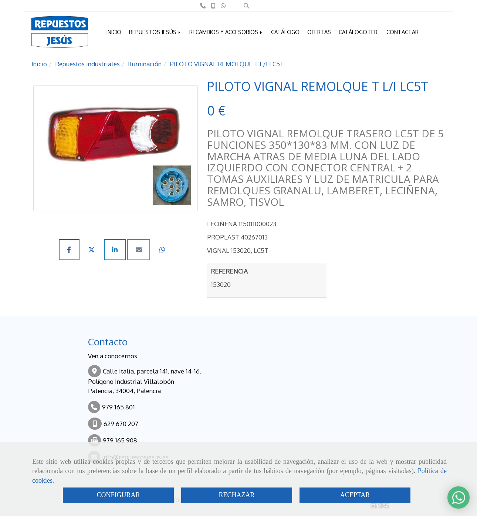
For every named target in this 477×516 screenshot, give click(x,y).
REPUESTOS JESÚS (155, 32)
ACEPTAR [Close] (355, 495)
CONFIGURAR (118, 495)
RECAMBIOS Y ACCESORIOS (226, 32)
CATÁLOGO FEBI (359, 32)
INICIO (113, 32)
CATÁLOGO (285, 32)
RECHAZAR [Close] (236, 495)
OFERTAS (319, 32)
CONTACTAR (402, 32)
